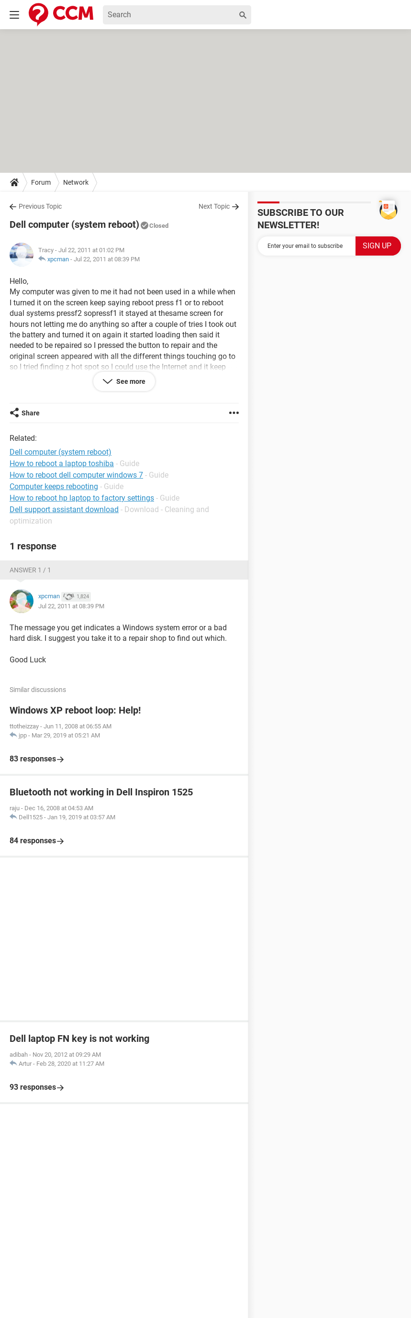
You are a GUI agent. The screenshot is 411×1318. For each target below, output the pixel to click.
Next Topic (214, 206)
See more (130, 381)
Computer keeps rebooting (54, 486)
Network (76, 182)
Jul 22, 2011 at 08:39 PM (107, 259)
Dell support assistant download (64, 509)
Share (31, 413)
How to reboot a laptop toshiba (62, 463)
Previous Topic (40, 206)
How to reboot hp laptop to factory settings (82, 498)
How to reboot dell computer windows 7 (76, 475)
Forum (41, 182)
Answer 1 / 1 (30, 570)
